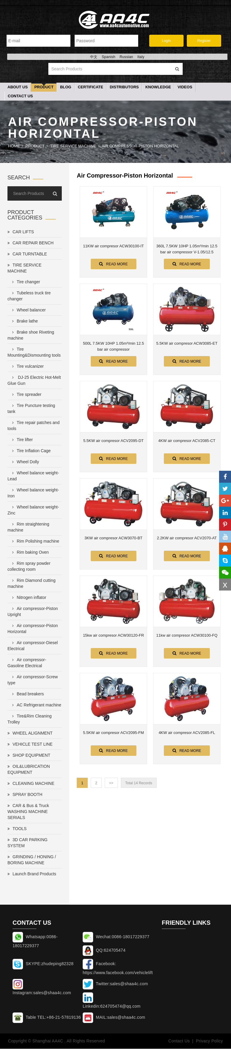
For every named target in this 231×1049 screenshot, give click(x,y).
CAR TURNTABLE (27, 254)
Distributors (124, 87)
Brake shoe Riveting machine (30, 335)
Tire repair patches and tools (33, 426)
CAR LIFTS (20, 232)
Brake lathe (24, 321)
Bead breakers (27, 694)
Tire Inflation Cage (30, 451)
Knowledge (158, 87)
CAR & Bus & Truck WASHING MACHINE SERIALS (28, 812)
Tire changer (25, 282)
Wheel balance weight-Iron (33, 493)
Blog (65, 87)
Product (43, 87)
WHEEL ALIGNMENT (30, 733)
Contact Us (20, 96)
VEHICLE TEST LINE (30, 744)
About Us (17, 87)
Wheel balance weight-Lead (33, 476)
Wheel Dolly (24, 462)
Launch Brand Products (31, 874)
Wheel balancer (28, 310)
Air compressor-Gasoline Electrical (26, 663)
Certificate (90, 87)
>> (111, 784)
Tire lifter (21, 440)
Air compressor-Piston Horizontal (140, 146)
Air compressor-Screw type (32, 680)
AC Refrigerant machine (35, 705)
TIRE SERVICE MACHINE (73, 146)
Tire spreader (25, 395)
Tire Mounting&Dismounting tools (34, 352)
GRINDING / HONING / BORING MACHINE (31, 860)
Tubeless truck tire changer (29, 296)
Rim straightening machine (28, 527)
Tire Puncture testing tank (31, 409)
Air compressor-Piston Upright (32, 612)
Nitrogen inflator (28, 598)
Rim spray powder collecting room (28, 566)
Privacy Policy (209, 1041)
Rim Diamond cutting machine (31, 584)
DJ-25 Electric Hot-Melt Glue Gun (34, 381)
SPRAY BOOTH (24, 795)
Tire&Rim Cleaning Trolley (29, 719)
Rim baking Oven (29, 552)
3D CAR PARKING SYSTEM (27, 843)
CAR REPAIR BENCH (30, 243)
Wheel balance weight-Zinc (33, 510)
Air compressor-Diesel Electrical (32, 646)
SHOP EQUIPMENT (28, 755)
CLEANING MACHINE (30, 784)
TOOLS (17, 829)
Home (14, 146)
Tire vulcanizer (27, 366)
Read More (113, 264)
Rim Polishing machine (34, 541)
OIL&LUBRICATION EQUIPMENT (28, 770)
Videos (185, 87)
